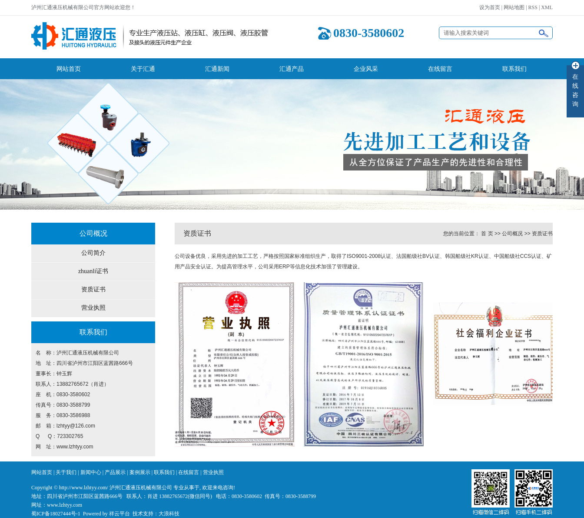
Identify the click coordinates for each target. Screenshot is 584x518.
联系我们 (514, 68)
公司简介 (93, 253)
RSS (533, 7)
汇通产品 (291, 68)
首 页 (487, 234)
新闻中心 (90, 472)
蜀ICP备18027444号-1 (55, 514)
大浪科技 (169, 514)
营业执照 (93, 307)
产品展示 (115, 472)
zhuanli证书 (93, 271)
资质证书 (93, 289)
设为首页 (489, 7)
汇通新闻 (217, 68)
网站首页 (68, 68)
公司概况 (512, 234)
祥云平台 (119, 514)
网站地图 (514, 7)
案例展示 (139, 472)
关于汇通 (143, 68)
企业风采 (366, 68)
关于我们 (66, 472)
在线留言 (440, 68)
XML (547, 7)
